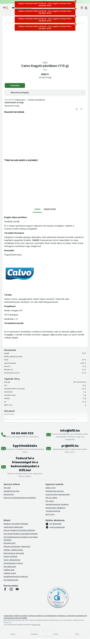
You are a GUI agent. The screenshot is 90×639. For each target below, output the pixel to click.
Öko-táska (50, 501)
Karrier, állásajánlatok (12, 560)
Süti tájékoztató (10, 566)
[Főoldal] (13, 632)
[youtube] (17, 589)
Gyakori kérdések (10, 556)
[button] (86, 8)
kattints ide (36, 625)
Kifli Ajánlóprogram (11, 580)
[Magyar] (81, 7)
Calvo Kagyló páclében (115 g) (45, 66)
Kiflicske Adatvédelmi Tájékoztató (17, 546)
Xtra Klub (7, 488)
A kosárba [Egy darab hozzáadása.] (14, 85)
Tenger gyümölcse (36, 99)
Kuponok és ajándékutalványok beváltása (20, 498)
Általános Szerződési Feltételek (16, 524)
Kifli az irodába (51, 498)
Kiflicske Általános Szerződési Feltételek (19, 530)
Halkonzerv (20, 99)
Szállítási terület (10, 573)
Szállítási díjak (9, 570)
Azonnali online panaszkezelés (58, 494)
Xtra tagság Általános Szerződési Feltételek (21, 534)
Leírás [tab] (37, 209)
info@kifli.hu (70, 430)
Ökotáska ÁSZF (9, 543)
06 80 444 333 (22, 433)
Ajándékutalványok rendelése (57, 504)
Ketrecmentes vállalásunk (55, 508)
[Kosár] (77, 632)
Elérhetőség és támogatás (14, 553)
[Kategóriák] (34, 632)
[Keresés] (56, 632)
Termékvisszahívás (53, 511)
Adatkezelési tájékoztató (13, 527)
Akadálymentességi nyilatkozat (16, 576)
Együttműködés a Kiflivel (13, 563)
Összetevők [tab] (50, 209)
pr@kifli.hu (70, 446)
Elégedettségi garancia (55, 491)
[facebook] (5, 589)
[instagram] (11, 589)
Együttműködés (25, 446)
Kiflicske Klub (9, 494)
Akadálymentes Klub (11, 491)
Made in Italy (51, 488)
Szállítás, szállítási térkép (13, 550)
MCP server (50, 514)
